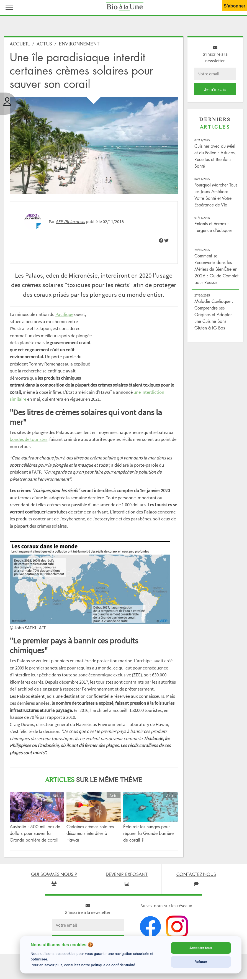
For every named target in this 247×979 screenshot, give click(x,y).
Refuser (200, 962)
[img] (161, 240)
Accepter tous (200, 948)
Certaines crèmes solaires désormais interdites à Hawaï (90, 833)
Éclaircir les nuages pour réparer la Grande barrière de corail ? (148, 833)
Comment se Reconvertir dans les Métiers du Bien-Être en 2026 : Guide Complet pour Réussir (216, 269)
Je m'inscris (215, 89)
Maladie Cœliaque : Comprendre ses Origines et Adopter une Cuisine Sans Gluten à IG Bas (213, 314)
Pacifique (64, 314)
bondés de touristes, (29, 439)
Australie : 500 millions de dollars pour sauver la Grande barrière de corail (35, 833)
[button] (8, 7)
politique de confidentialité (113, 965)
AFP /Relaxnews (70, 221)
